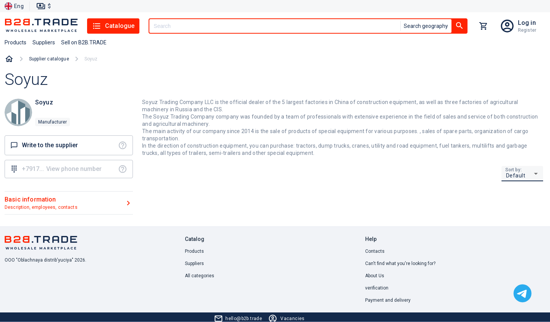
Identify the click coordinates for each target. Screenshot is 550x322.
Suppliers (194, 263)
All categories (199, 275)
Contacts (375, 251)
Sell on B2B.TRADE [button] (84, 42)
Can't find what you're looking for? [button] (400, 263)
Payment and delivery (388, 300)
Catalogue (113, 26)
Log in (527, 22)
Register (527, 30)
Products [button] (15, 42)
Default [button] (516, 175)
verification (376, 288)
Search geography (426, 26)
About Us (374, 275)
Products (194, 251)
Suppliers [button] (43, 42)
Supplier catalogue (49, 59)
